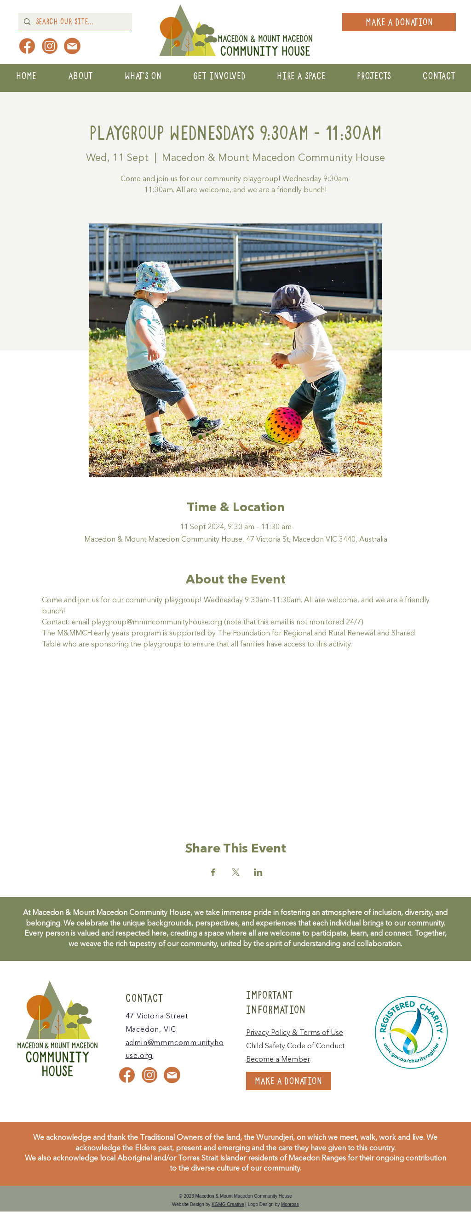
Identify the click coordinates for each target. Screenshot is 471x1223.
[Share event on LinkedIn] (258, 872)
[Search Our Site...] (74, 22)
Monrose (290, 1204)
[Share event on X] (235, 872)
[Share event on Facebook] (213, 872)
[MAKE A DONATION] (399, 22)
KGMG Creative (228, 1204)
